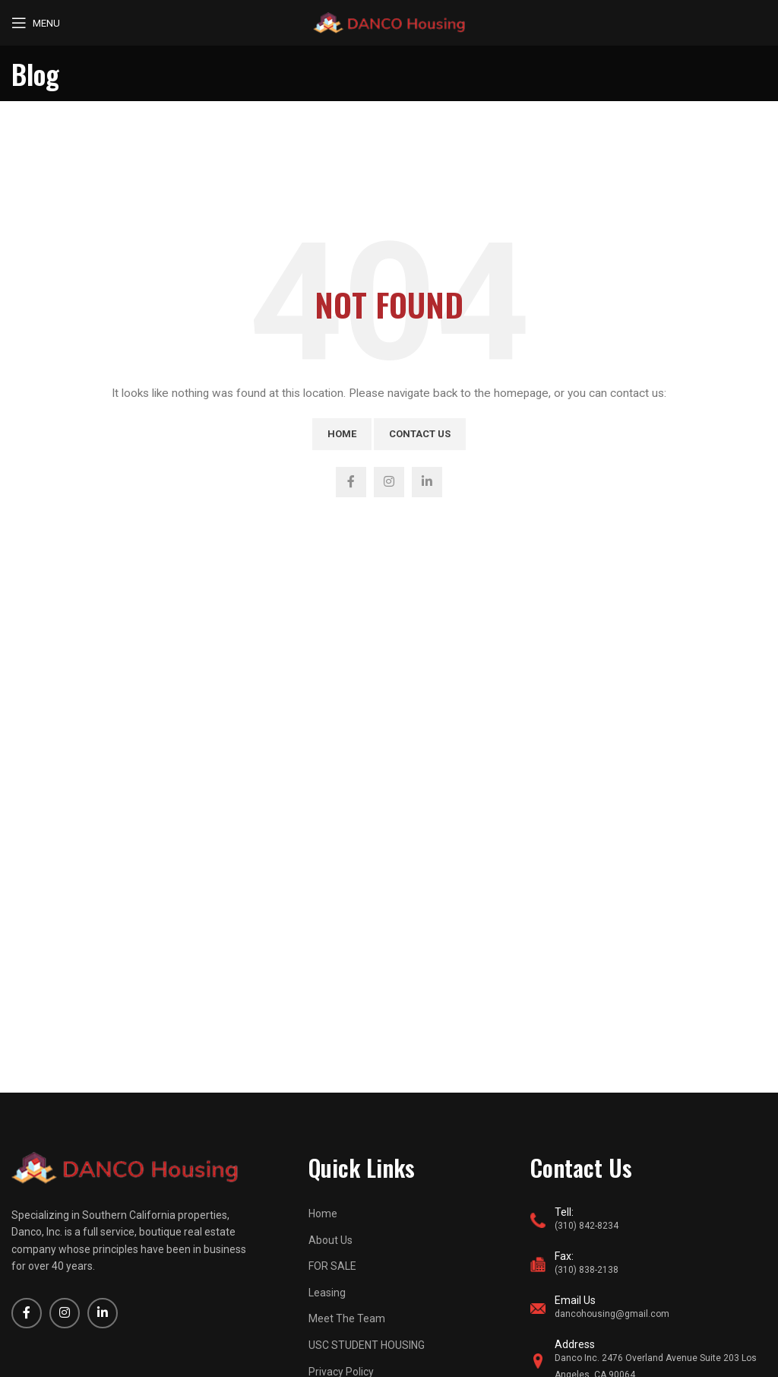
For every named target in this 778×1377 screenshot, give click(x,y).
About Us (330, 1240)
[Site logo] (389, 22)
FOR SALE (332, 1266)
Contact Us (420, 433)
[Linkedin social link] (427, 482)
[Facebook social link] (351, 482)
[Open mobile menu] (36, 23)
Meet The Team (346, 1318)
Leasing (327, 1293)
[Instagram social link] (389, 482)
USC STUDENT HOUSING (366, 1345)
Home (341, 433)
